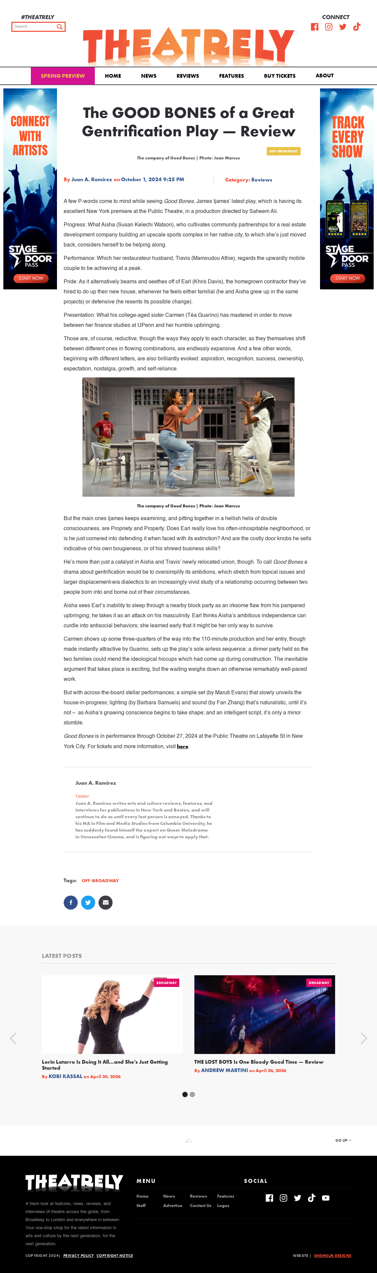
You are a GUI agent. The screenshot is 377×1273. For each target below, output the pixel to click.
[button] (326, 75)
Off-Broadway (283, 151)
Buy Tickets (280, 75)
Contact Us (200, 1205)
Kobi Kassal (65, 1076)
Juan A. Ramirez (91, 179)
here (182, 746)
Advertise (172, 1205)
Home (113, 75)
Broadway (166, 983)
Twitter (82, 796)
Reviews (188, 75)
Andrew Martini (224, 1070)
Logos (223, 1205)
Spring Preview (63, 75)
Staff (140, 1205)
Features (231, 75)
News (148, 75)
